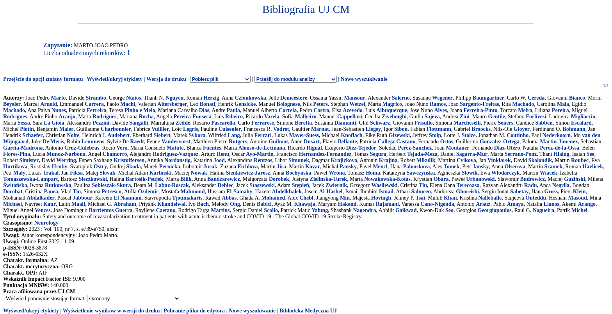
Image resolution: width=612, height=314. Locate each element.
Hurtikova (15, 166)
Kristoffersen (129, 160)
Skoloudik (540, 160)
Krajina (388, 160)
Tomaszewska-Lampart (30, 179)
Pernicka (169, 166)
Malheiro (306, 117)
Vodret (281, 129)
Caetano (165, 210)
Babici (264, 204)
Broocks (481, 129)
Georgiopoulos (495, 210)
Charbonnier (116, 129)
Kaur (49, 204)
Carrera (94, 104)
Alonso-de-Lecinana (261, 148)
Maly (19, 173)
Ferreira (96, 110)
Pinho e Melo (140, 110)
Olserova (515, 166)
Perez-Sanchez (415, 148)
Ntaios (133, 98)
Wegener (442, 98)
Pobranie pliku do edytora (194, 311)
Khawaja (304, 204)
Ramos (438, 104)
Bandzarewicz (223, 179)
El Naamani (128, 198)
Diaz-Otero (507, 148)
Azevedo (353, 110)
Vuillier (160, 129)
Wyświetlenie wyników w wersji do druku (111, 311)
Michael (12, 204)
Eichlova (248, 166)
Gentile (496, 117)
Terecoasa (467, 185)
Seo (449, 210)
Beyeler (12, 104)
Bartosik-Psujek (144, 179)
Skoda (133, 166)
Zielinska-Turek (328, 179)
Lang (234, 135)
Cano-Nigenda (437, 204)
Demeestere (293, 98)
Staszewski (262, 185)
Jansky (480, 166)
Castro (321, 110)
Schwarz (380, 123)
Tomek (452, 166)
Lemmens (93, 142)
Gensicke (245, 104)
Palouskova (416, 166)
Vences (43, 210)
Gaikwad (405, 210)
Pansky (348, 166)
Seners (505, 123)
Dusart (312, 142)
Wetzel (357, 104)
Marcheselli (467, 123)
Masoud (577, 198)
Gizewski (399, 135)
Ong (235, 204)
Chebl (306, 198)
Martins (220, 210)
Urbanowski (480, 179)
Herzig (211, 98)
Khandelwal (171, 204)
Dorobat (13, 191)
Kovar (312, 166)
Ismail (386, 191)
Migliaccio (583, 117)
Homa (373, 173)
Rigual (314, 148)
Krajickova (344, 160)
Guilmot (278, 142)
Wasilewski (385, 185)
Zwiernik (336, 185)
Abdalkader (41, 198)
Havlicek (592, 166)
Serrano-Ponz (521, 154)
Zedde (183, 123)
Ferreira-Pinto (481, 110)
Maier (66, 129)
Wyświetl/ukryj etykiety (114, 79)
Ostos (446, 142)
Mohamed (273, 198)
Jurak (210, 166)
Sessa (24, 123)
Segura (378, 154)
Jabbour (83, 198)
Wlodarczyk (505, 173)
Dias (204, 110)
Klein (579, 191)
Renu (223, 154)
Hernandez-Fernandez (325, 154)
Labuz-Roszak (172, 185)
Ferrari (263, 135)
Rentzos (263, 160)
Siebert (162, 135)
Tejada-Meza (422, 154)
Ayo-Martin (260, 154)
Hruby (60, 166)
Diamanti (345, 123)
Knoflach (351, 135)
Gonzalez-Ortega (499, 142)
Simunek (298, 160)
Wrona (337, 173)
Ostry (100, 166)
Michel (579, 210)
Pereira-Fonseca (193, 117)
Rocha (146, 117)
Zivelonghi (394, 117)
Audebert (118, 135)
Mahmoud (192, 191)
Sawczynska (421, 173)
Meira (525, 110)
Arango (587, 204)
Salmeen (421, 191)
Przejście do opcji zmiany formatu (43, 79)
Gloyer (522, 129)
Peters (320, 104)
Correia (288, 110)
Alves (440, 110)
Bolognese (288, 104)
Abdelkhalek (287, 191)
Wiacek (548, 173)
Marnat (320, 129)
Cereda (536, 98)
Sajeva (432, 117)
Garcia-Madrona (23, 148)
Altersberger (172, 104)
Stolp (435, 135)
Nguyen (174, 98)
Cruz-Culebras (81, 148)
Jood (219, 160)
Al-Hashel (331, 191)
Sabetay (519, 191)
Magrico (392, 104)
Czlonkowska (250, 98)
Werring (66, 160)
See (590, 154)
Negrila (560, 185)
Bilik (186, 179)
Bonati (207, 104)
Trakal (51, 173)
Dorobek (279, 179)
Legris (190, 129)
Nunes (59, 110)
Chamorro (115, 154)
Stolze (469, 135)
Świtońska (15, 185)
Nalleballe (490, 198)
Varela (271, 117)
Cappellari (349, 117)
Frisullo (424, 123)
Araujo (67, 117)
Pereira (560, 110)
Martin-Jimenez (558, 142)
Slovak (107, 173)
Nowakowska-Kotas (387, 179)
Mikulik (425, 160)
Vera (121, 148)
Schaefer (32, 135)
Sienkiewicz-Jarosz (248, 173)
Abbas (229, 198)
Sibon (400, 129)
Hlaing (561, 154)
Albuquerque (391, 110)
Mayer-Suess (304, 135)
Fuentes (212, 148)
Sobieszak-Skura (111, 185)
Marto (58, 98)
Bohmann (573, 129)
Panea (51, 191)
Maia (563, 104)
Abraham (125, 204)
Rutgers (238, 142)
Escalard (581, 123)
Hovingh (381, 198)
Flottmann (439, 129)
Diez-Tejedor (361, 148)
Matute (175, 148)
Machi (127, 104)
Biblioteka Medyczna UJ (308, 311)
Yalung (319, 210)
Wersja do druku (166, 79)
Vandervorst (176, 142)
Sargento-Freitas (479, 104)
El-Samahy (239, 191)
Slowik (469, 173)
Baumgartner (488, 98)
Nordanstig (177, 160)
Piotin (27, 129)
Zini (465, 117)
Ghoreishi (467, 191)
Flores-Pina (16, 154)
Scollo (271, 210)
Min (345, 198)
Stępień (300, 185)
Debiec (225, 185)
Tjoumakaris (187, 198)
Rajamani (387, 204)
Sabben (544, 123)
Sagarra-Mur (471, 154)
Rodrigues (15, 117)
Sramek (553, 166)
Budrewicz (532, 179)
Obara (441, 179)
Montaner (458, 148)
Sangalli (138, 123)
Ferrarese (262, 123)
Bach (203, 204)
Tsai (420, 198)
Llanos (551, 204)
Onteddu (535, 198)
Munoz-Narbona (65, 154)
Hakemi (347, 204)
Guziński (574, 179)
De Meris (53, 142)
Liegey (373, 129)
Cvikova (466, 160)
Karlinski (160, 173)
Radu (530, 185)
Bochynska (298, 173)
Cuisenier (230, 129)
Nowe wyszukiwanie (363, 79)
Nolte (73, 135)
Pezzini (101, 123)
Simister (29, 160)
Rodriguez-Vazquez (175, 154)
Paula (233, 110)
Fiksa (76, 173)
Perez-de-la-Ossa (559, 148)
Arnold (48, 104)
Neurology (46, 223)
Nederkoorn (557, 135)
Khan (450, 198)
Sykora (197, 135)
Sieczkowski (93, 179)
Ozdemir (148, 191)
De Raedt (133, 142)
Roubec (580, 160)
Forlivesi (536, 117)
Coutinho (517, 135)
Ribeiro (234, 117)
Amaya (515, 204)
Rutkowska (58, 185)
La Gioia (54, 123)
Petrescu (111, 191)
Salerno (401, 98)
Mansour (354, 98)
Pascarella (223, 123)
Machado (523, 104)
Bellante (347, 142)
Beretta (303, 123)
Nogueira (543, 210)
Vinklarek (499, 160)
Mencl (380, 166)
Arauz (483, 204)
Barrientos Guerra (111, 210)
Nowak (199, 173)
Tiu (423, 185)
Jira (281, 166)
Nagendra (364, 210)
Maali (78, 204)
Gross (551, 191)
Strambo (96, 98)
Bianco (577, 98)
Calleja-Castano (396, 142)
